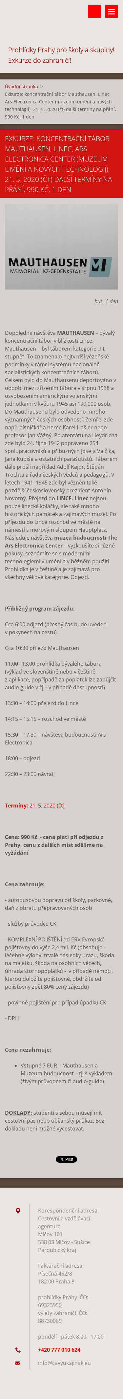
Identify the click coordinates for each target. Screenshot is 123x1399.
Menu (111, 11)
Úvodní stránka (21, 86)
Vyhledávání (94, 11)
